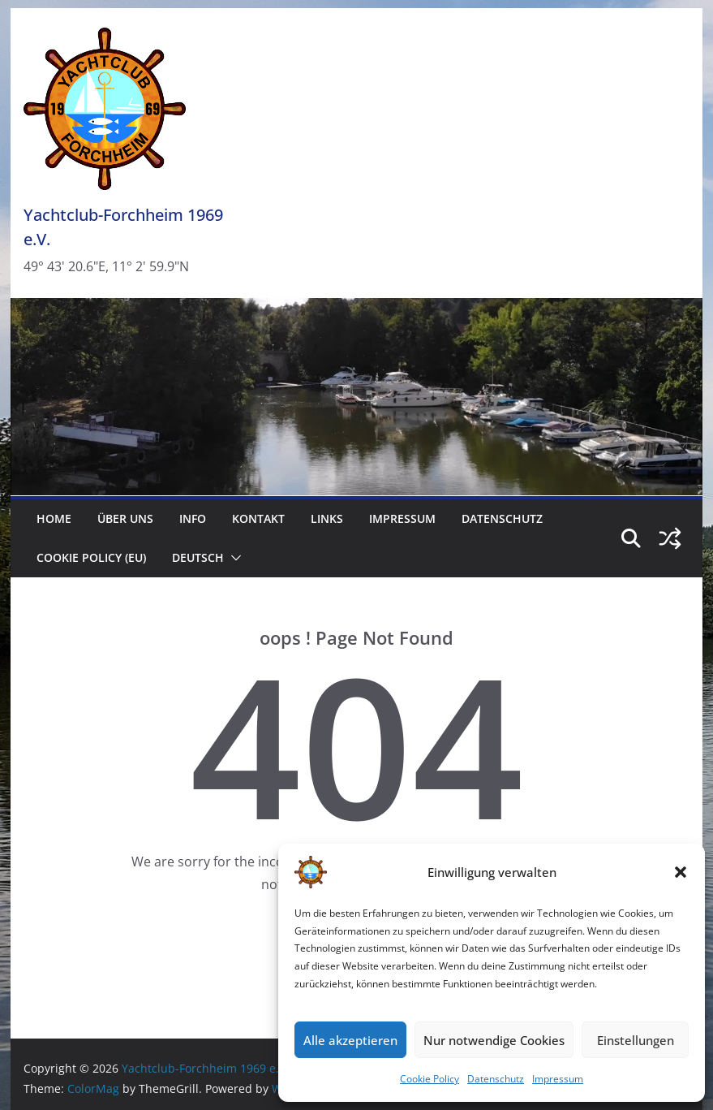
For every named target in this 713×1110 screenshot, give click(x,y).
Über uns (125, 518)
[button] (680, 872)
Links (327, 518)
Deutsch (198, 557)
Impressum (557, 1079)
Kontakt (258, 518)
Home (54, 518)
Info (192, 518)
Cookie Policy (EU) (91, 557)
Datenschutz (495, 1079)
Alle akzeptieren (350, 1040)
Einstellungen (635, 1040)
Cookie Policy (429, 1079)
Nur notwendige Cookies (494, 1040)
